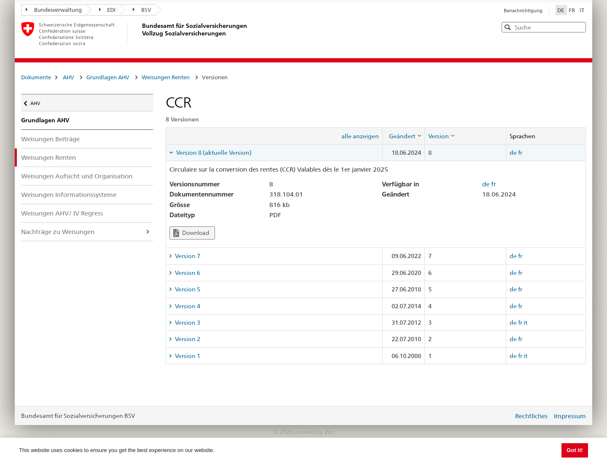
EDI (107, 10)
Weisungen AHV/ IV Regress (62, 213)
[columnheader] (403, 135)
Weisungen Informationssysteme (68, 195)
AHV (68, 77)
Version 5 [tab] (187, 289)
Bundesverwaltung (54, 10)
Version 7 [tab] (187, 256)
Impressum (570, 416)
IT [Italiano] (582, 10)
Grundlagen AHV (107, 77)
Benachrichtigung (523, 10)
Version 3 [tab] (187, 322)
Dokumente (36, 77)
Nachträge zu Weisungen (57, 232)
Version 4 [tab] (187, 306)
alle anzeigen (360, 136)
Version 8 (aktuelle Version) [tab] (213, 152)
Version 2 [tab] (187, 339)
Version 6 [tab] (187, 272)
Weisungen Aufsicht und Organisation (76, 176)
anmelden (501, 415)
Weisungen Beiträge (50, 139)
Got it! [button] (575, 450)
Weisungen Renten (166, 77)
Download (191, 233)
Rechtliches (531, 416)
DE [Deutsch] (561, 10)
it (525, 322)
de (513, 152)
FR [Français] (572, 10)
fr (520, 152)
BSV (142, 10)
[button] (578, 26)
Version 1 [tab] (187, 356)
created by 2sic (314, 431)
